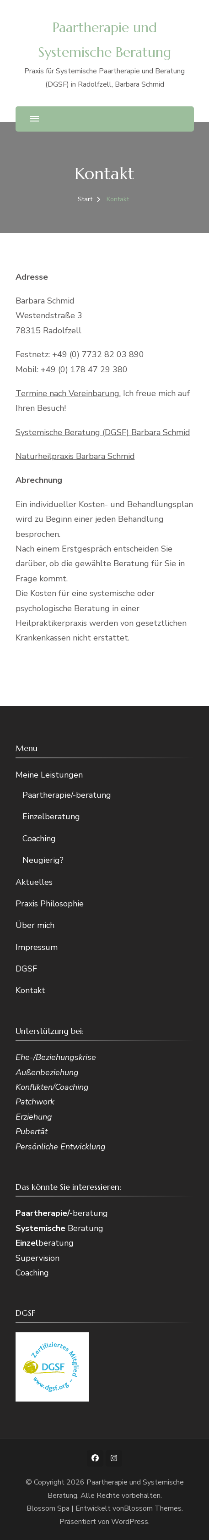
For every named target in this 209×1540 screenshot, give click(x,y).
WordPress (129, 1522)
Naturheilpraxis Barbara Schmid (75, 456)
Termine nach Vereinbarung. (68, 393)
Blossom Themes (153, 1508)
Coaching (39, 838)
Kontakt (30, 990)
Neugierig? (43, 860)
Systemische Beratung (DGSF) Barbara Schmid (103, 432)
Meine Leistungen (49, 774)
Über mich (35, 925)
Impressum (37, 947)
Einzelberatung (51, 816)
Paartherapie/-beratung (66, 794)
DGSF (26, 968)
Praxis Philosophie (50, 903)
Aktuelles (34, 882)
